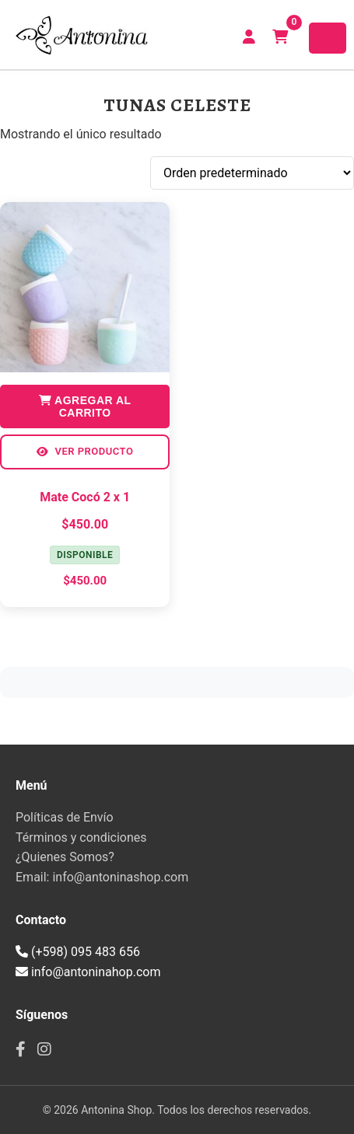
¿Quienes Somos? (65, 857)
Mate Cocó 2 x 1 (85, 497)
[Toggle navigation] (327, 38)
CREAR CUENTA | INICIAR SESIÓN (249, 36)
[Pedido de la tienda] (252, 173)
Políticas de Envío (65, 817)
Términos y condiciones (81, 837)
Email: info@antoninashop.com (102, 877)
